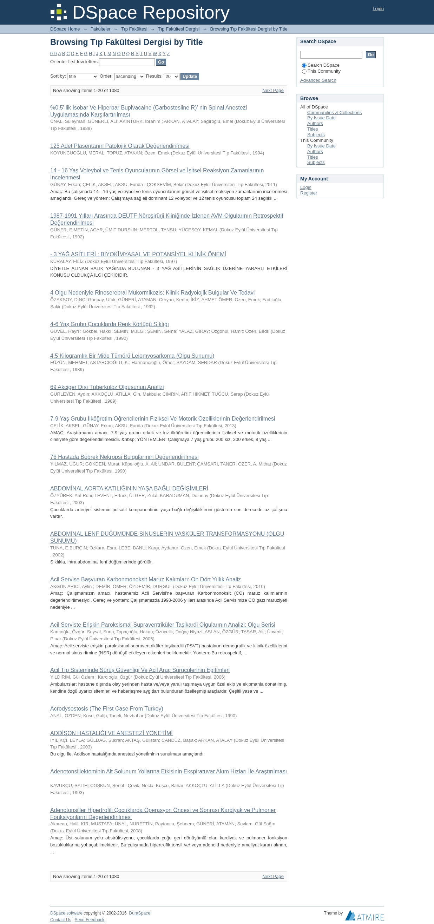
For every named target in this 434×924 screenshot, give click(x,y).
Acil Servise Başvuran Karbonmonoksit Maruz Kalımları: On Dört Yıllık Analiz (145, 579)
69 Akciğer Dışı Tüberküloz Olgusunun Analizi (107, 387)
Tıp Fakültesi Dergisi (178, 29)
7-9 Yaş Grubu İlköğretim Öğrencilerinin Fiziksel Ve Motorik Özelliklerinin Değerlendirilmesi (162, 419)
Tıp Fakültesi (134, 29)
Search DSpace (321, 65)
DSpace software (66, 913)
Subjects (316, 134)
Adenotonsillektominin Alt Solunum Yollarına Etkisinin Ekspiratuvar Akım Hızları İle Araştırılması (168, 771)
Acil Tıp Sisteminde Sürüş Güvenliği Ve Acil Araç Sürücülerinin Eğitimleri (140, 670)
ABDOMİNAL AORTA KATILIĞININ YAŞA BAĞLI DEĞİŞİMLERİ (129, 488)
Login (378, 8)
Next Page (273, 90)
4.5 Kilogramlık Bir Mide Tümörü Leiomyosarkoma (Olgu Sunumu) (132, 356)
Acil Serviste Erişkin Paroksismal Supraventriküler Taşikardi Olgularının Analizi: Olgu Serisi (162, 625)
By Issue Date (321, 117)
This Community (321, 71)
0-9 (53, 53)
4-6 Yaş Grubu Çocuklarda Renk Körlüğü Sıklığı (109, 324)
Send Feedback (90, 919)
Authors (315, 123)
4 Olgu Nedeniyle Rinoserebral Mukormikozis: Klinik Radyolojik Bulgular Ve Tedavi (152, 293)
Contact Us (60, 919)
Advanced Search (318, 80)
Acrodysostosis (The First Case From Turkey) (106, 709)
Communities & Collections (334, 112)
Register (308, 193)
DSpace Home (65, 29)
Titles (312, 129)
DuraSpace (139, 913)
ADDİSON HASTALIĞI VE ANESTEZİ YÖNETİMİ (111, 733)
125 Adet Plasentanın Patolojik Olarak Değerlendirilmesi (120, 146)
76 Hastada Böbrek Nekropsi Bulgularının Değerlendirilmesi (124, 457)
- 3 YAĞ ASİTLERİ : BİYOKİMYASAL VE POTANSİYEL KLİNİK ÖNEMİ (138, 254)
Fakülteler (101, 29)
